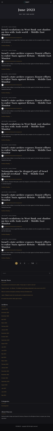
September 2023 (5, 381)
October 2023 (4, 378)
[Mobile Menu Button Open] (2, 2)
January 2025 (4, 330)
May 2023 (3, 395)
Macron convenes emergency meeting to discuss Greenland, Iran (16, 291)
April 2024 (3, 357)
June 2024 (3, 350)
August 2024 (4, 343)
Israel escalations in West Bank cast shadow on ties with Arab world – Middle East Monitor (26, 32)
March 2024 (4, 361)
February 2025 (4, 326)
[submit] (50, 273)
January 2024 (4, 367)
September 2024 (5, 340)
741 (32, 263)
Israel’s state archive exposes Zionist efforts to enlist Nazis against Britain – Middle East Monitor (26, 56)
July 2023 (3, 388)
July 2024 (3, 347)
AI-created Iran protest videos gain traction (11, 298)
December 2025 (5, 312)
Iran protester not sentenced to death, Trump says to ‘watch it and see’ (18, 285)
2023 (24, 14)
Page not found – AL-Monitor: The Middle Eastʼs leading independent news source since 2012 (23, 288)
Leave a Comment (12, 27)
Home (20, 14)
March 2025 (4, 323)
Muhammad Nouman (10, 37)
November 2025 (5, 316)
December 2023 (5, 371)
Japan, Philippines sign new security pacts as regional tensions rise (17, 295)
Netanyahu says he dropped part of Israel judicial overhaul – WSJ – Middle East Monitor (24, 174)
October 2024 (4, 336)
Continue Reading (6, 45)
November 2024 (5, 333)
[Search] (51, 2)
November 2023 (5, 374)
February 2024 (4, 364)
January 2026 (4, 309)
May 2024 (3, 354)
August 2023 (4, 385)
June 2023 (3, 392)
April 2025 (3, 319)
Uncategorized (19, 37)
